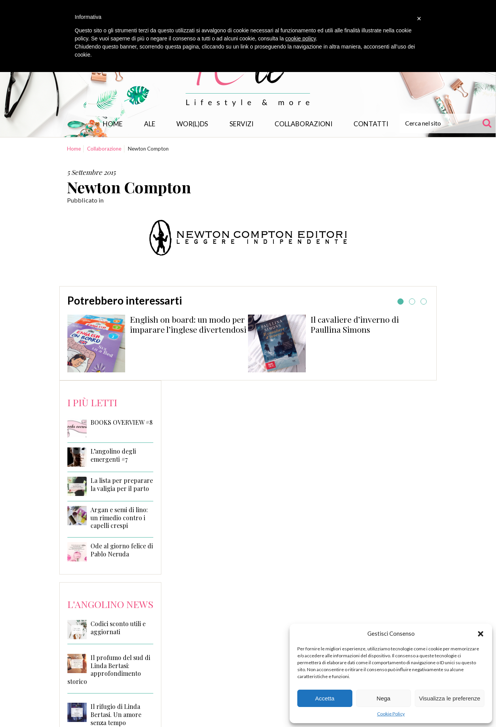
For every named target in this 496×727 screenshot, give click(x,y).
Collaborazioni (303, 124)
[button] (480, 634)
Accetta (324, 698)
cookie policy (300, 38)
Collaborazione (104, 149)
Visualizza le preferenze (449, 698)
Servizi (241, 124)
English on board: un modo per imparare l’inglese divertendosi (188, 324)
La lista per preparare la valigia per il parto (121, 484)
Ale (149, 124)
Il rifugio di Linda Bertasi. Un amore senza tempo (115, 714)
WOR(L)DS (192, 124)
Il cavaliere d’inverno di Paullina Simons (354, 324)
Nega (383, 698)
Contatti (371, 124)
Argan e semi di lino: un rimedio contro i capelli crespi (119, 518)
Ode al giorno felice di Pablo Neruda (121, 550)
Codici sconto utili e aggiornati (118, 628)
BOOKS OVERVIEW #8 (121, 422)
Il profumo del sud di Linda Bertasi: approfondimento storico (108, 669)
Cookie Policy (391, 714)
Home (112, 124)
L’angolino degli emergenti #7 (113, 455)
